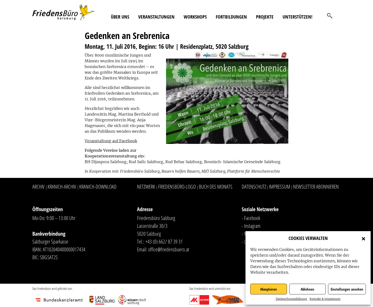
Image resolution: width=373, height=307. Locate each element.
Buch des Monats (215, 186)
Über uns (120, 17)
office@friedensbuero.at (168, 249)
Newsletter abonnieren (316, 186)
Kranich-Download (98, 186)
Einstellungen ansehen (347, 289)
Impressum (279, 186)
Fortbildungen (231, 17)
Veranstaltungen (156, 17)
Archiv (38, 186)
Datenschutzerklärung (291, 299)
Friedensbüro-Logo (177, 186)
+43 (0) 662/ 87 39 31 (164, 241)
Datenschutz (254, 186)
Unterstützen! (297, 17)
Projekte (265, 17)
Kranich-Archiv (62, 186)
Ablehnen (307, 289)
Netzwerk (146, 186)
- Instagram (251, 225)
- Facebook (251, 217)
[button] (363, 238)
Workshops (195, 17)
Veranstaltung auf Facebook (111, 140)
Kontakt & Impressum (324, 299)
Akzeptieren (268, 289)
